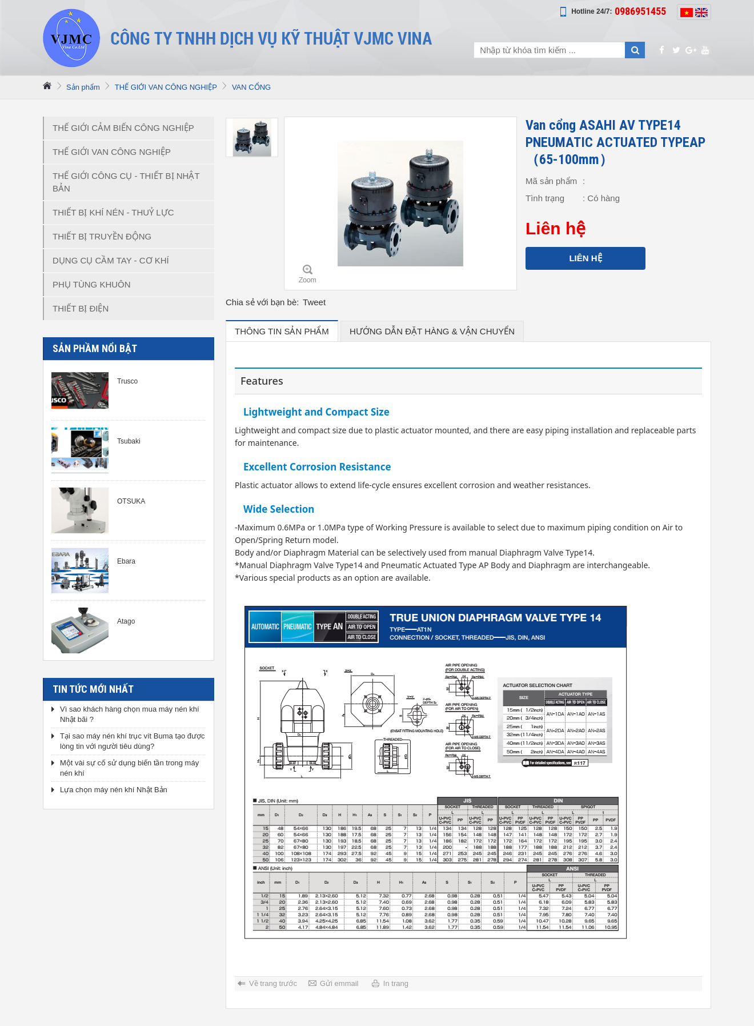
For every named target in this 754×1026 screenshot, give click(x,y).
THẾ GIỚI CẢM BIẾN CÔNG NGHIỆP (123, 128)
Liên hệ (585, 258)
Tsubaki (129, 441)
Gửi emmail (339, 983)
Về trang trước (273, 983)
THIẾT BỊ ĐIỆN (81, 308)
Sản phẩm (83, 87)
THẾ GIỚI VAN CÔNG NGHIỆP (166, 87)
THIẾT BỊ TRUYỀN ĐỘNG (102, 236)
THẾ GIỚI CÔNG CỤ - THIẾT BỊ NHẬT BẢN (126, 182)
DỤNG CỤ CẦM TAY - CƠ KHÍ (111, 260)
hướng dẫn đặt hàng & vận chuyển (432, 331)
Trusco (127, 381)
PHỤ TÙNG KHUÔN (92, 284)
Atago (126, 621)
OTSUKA (131, 501)
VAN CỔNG (251, 87)
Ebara (126, 561)
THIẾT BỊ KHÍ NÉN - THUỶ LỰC (113, 212)
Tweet (314, 302)
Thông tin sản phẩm (282, 331)
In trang (395, 983)
